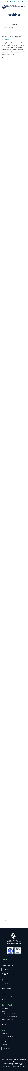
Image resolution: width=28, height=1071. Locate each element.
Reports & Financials (6, 997)
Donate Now (4, 1033)
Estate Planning (5, 1042)
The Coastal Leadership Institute (10, 1014)
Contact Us (4, 963)
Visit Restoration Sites (7, 965)
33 (22, 920)
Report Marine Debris (7, 1019)
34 (10, 923)
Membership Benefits (7, 1036)
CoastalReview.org (6, 994)
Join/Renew (7, 1048)
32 (18, 920)
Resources (4, 986)
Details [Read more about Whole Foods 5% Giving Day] (4, 58)
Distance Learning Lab (7, 988)
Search (3, 999)
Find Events (4, 1008)
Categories (14, 24)
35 (14, 923)
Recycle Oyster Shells (7, 1022)
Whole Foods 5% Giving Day (11, 37)
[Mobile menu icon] (24, 6)
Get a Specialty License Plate (9, 1016)
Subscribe (6, 969)
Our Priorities (4, 983)
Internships (4, 1024)
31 (14, 920)
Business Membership (7, 1039)
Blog (2, 991)
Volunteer (3, 1011)
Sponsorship (4, 1044)
